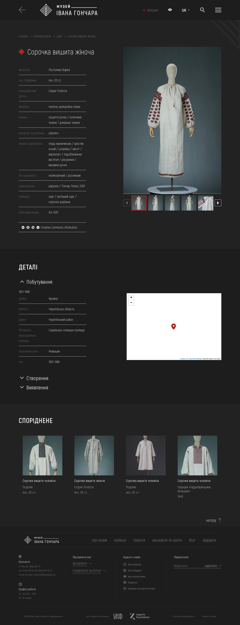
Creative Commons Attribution (49, 227)
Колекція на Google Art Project (141, 588)
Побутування (39, 281)
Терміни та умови (209, 616)
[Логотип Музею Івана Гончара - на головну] (84, 10)
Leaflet (182, 359)
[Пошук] (202, 10)
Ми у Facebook (134, 564)
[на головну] (41, 540)
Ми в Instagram (135, 570)
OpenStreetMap (195, 359)
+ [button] (131, 297)
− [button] (131, 302)
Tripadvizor (133, 582)
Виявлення (37, 387)
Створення (37, 378)
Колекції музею (42, 36)
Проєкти (139, 540)
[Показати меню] (218, 10)
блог (192, 540)
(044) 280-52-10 (45, 570)
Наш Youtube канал (136, 576)
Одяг (59, 36)
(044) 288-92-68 (30, 570)
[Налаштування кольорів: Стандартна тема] (170, 10)
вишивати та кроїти (167, 540)
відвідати (209, 540)
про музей (99, 540)
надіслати (211, 566)
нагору (211, 520)
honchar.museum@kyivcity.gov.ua (40, 574)
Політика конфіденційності (184, 616)
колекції (120, 540)
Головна (23, 36)
